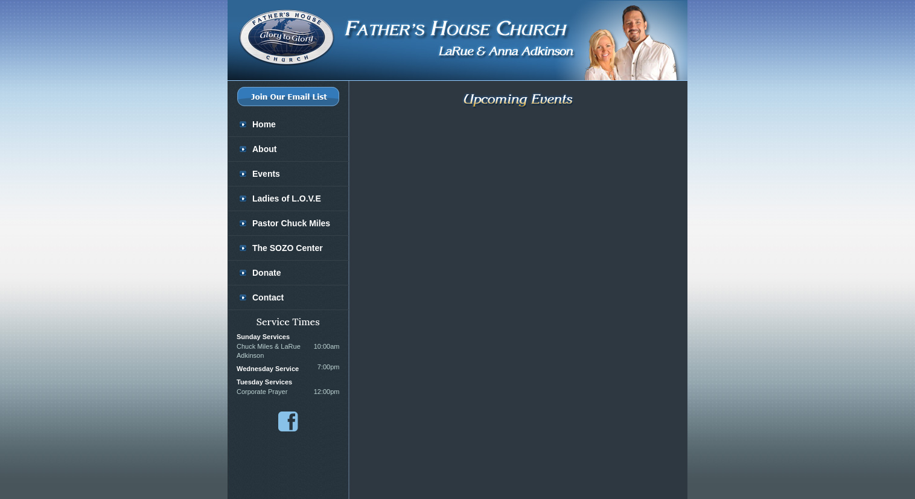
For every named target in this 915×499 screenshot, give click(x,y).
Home (264, 124)
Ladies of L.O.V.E (286, 198)
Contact (268, 297)
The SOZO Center (287, 248)
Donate (266, 273)
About (264, 149)
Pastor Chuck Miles (291, 223)
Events (266, 174)
